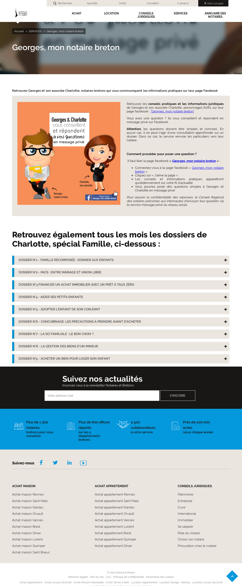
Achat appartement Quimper (115, 539)
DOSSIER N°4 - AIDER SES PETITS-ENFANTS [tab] (51, 297)
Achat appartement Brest (113, 533)
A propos (183, 3)
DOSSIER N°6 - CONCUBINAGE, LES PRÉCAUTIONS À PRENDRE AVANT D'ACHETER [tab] (80, 322)
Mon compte (215, 3)
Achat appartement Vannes (114, 520)
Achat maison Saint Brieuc (31, 552)
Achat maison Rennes (28, 494)
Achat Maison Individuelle (89, 582)
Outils (122, 3)
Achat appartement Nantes (114, 507)
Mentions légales (78, 577)
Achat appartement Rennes (115, 494)
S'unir (182, 507)
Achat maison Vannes (27, 520)
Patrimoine (185, 494)
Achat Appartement (30, 582)
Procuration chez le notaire (197, 546)
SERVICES (181, 13)
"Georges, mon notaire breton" (172, 111)
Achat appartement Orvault (114, 514)
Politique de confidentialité (128, 577)
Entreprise (185, 501)
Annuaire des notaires (215, 15)
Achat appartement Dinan (113, 546)
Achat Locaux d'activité (58, 582)
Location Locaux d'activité (207, 582)
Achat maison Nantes (27, 507)
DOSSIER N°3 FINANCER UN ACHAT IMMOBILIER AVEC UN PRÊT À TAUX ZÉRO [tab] (76, 285)
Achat (76, 13)
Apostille (92, 3)
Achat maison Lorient (27, 539)
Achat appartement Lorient (114, 527)
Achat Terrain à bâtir (117, 582)
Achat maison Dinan (26, 533)
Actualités (153, 3)
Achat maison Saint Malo (30, 501)
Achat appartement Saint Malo (117, 501)
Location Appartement (144, 582)
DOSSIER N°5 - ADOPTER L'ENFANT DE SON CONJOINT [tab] (59, 309)
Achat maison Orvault (27, 514)
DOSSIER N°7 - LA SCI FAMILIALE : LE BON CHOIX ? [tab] (56, 334)
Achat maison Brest (26, 527)
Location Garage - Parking (175, 582)
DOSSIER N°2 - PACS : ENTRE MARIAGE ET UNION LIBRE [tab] (60, 272)
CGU (108, 577)
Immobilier (185, 520)
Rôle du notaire (189, 533)
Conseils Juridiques (146, 15)
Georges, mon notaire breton (194, 161)
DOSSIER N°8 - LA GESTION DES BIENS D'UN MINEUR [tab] (58, 346)
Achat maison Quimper (28, 546)
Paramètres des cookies (160, 577)
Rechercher (65, 3)
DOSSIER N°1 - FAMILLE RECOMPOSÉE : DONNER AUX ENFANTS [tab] (66, 260)
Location (111, 13)
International (187, 514)
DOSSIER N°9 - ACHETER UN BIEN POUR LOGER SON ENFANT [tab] (64, 359)
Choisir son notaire (191, 539)
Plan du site (97, 577)
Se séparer (185, 527)
